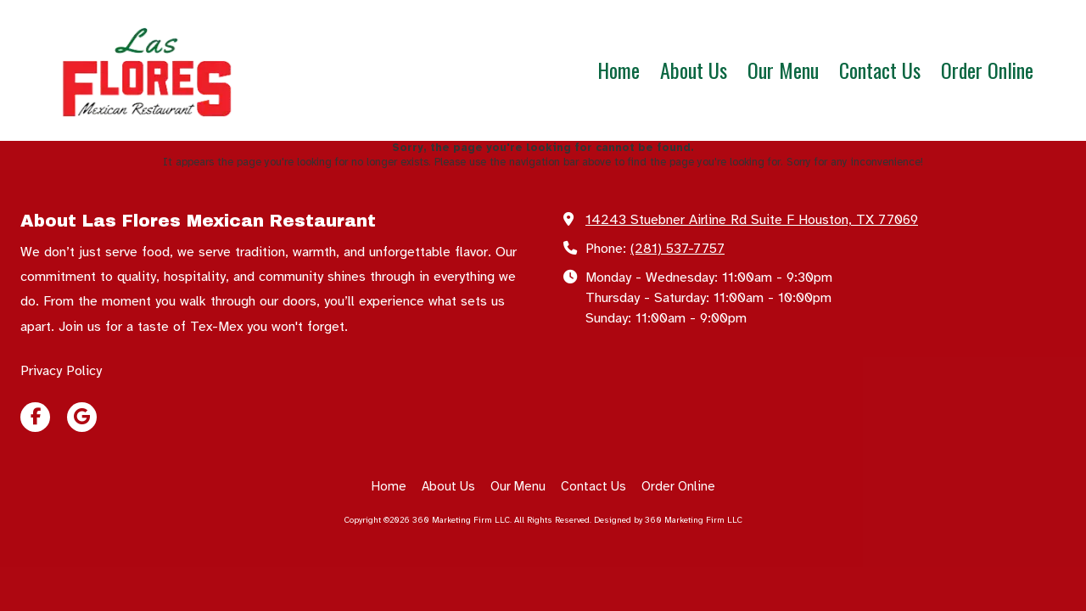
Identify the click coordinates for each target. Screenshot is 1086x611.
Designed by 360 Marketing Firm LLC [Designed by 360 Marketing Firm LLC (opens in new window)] (668, 519)
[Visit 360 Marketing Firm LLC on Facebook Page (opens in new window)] (35, 417)
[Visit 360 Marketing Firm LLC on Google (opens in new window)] (82, 417)
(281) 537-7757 (677, 248)
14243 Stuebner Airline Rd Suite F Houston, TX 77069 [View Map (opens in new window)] (751, 219)
